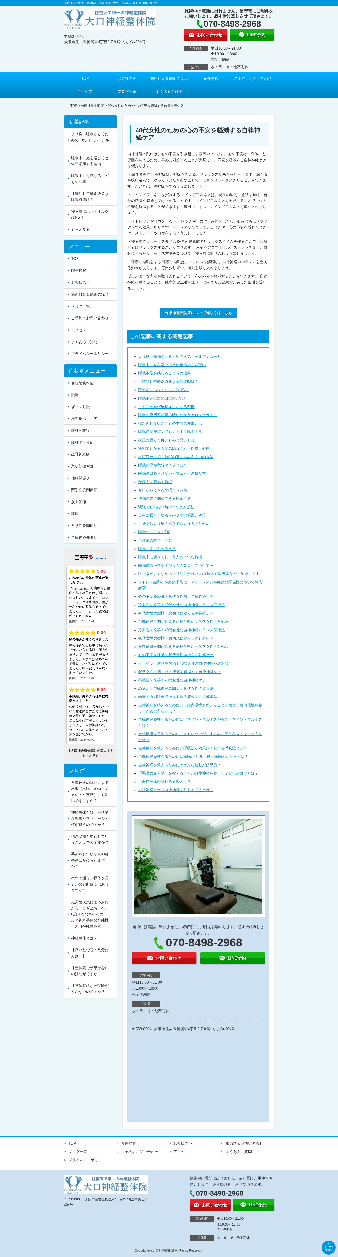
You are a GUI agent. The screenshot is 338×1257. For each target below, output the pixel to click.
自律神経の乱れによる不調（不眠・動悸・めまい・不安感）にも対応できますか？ (90, 792)
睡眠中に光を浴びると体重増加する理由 (172, 365)
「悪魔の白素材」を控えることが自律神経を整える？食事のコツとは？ (198, 773)
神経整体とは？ (84, 938)
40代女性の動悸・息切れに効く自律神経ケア (176, 613)
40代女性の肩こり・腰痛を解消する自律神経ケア (179, 672)
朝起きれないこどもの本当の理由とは (170, 423)
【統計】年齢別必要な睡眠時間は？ (168, 382)
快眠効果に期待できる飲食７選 (164, 499)
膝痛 (75, 514)
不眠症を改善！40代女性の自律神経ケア (172, 680)
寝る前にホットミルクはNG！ (163, 390)
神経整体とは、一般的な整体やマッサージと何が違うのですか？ (90, 818)
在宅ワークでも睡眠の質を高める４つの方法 (175, 457)
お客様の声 (127, 79)
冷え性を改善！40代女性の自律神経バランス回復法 (181, 605)
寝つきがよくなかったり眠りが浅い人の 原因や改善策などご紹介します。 (200, 574)
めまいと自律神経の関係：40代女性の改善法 (176, 688)
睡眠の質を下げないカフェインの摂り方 (172, 473)
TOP (85, 79)
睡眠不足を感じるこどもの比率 (164, 373)
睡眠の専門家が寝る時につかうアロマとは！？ (177, 415)
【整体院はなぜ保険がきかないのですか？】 (90, 989)
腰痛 (75, 395)
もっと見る (80, 229)
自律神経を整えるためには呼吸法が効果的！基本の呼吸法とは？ (192, 748)
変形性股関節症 (84, 490)
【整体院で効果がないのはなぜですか (90, 971)
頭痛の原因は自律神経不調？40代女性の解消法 (178, 697)
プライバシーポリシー (90, 354)
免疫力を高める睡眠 (155, 482)
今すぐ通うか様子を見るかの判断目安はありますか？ (90, 884)
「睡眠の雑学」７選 (155, 540)
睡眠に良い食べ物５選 (157, 549)
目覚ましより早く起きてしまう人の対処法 (174, 524)
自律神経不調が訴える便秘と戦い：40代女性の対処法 (183, 622)
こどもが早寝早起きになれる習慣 (166, 407)
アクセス (84, 91)
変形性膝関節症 (84, 526)
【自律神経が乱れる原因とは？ (164, 782)
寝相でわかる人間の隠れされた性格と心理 (174, 449)
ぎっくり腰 (80, 407)
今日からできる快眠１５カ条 (162, 490)
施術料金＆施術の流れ (169, 79)
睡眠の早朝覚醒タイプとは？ (162, 465)
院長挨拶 (211, 79)
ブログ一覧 (127, 91)
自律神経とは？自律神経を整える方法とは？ (175, 790)
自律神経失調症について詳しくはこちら (198, 313)
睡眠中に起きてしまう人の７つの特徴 (170, 557)
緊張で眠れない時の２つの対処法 (166, 507)
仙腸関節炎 (80, 478)
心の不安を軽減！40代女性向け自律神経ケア (176, 596)
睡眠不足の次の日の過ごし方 (162, 398)
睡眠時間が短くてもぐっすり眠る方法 (170, 432)
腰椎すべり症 (82, 442)
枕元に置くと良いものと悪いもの (166, 440)
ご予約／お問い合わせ (253, 79)
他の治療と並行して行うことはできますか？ (90, 839)
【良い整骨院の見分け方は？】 (90, 953)
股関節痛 (78, 502)
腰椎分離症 (80, 430)
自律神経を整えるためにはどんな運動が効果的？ (179, 765)
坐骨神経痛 (80, 454)
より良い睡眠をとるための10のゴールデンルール (179, 357)
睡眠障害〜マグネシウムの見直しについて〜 (175, 565)
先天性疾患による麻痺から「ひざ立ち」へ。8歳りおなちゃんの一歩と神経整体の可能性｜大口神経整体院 (90, 914)
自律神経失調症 (92, 106)
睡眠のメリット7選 (154, 532)
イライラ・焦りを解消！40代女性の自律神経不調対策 (183, 663)
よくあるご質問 (169, 91)
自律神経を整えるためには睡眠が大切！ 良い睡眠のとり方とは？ (193, 757)
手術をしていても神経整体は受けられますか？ (90, 860)
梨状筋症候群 (82, 466)
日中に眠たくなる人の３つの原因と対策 (172, 515)
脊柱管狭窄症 (82, 383)
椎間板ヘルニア (84, 419)
